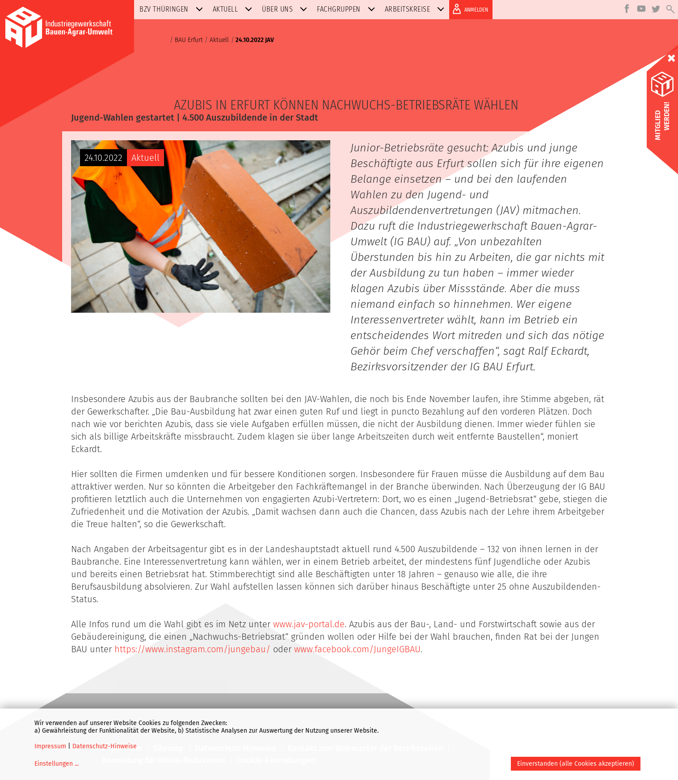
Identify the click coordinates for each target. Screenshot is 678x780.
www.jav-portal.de (309, 624)
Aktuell (234, 9)
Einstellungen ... (56, 763)
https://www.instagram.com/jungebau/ (192, 649)
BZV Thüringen (172, 9)
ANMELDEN (468, 9)
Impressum (50, 746)
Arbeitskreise (416, 9)
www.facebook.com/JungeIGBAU (357, 649)
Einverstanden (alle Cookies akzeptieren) (575, 763)
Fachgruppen (348, 9)
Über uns (286, 9)
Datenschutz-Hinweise (104, 746)
